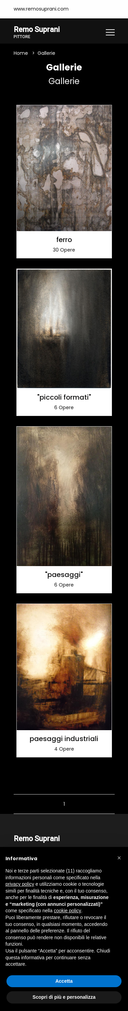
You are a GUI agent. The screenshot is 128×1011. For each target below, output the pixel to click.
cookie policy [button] (67, 910)
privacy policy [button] (19, 884)
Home (21, 53)
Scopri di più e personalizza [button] (63, 997)
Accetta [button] (64, 981)
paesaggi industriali (64, 738)
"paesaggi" (64, 574)
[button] (119, 857)
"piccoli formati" (64, 397)
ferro (64, 239)
